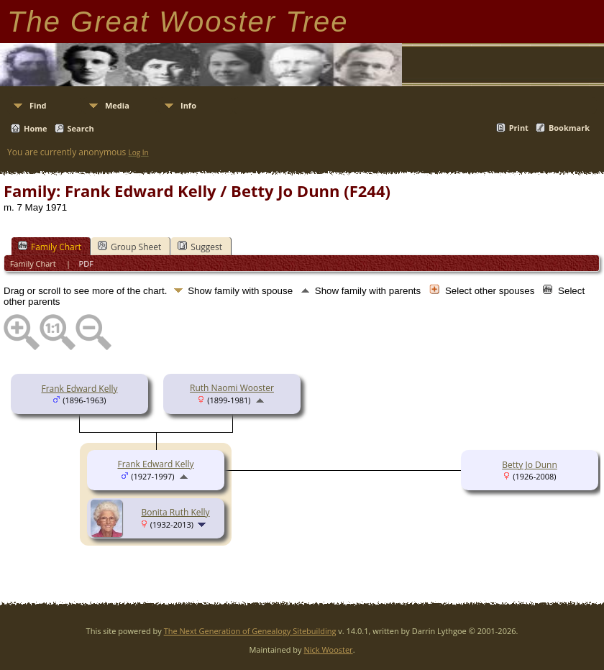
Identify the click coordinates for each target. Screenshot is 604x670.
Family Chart (49, 246)
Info (188, 105)
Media (117, 105)
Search (81, 128)
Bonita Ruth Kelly (175, 512)
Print (518, 127)
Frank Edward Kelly (79, 388)
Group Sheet (129, 246)
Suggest (200, 246)
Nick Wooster (327, 649)
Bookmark (569, 127)
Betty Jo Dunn (529, 465)
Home (35, 128)
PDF (86, 263)
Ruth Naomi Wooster (232, 388)
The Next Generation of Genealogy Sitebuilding (250, 630)
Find (38, 105)
